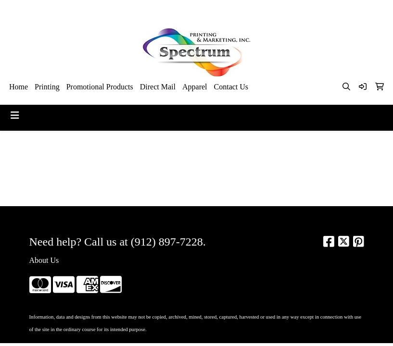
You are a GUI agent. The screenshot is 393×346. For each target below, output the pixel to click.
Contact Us (231, 87)
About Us (44, 260)
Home (18, 87)
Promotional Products (99, 87)
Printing (47, 87)
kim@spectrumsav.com (346, 10)
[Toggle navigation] (15, 115)
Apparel (194, 87)
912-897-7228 (282, 10)
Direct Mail (158, 87)
